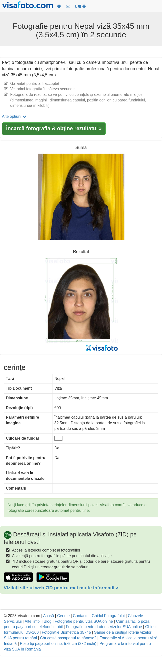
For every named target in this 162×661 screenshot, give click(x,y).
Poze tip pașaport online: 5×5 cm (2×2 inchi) (58, 643)
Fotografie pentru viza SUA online (84, 621)
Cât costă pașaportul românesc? (68, 638)
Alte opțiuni (14, 116)
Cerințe (63, 616)
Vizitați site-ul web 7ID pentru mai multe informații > (61, 587)
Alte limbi (32, 621)
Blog (47, 621)
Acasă (48, 616)
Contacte (81, 616)
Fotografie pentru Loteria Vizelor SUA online (104, 627)
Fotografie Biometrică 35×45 (66, 632)
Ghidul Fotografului (108, 616)
